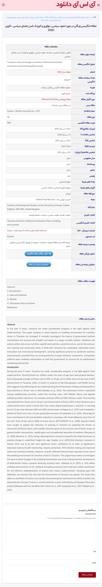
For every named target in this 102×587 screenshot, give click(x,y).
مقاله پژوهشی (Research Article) (56, 99)
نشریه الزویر (66, 93)
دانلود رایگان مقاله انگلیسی (39, 254)
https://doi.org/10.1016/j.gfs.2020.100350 (26, 231)
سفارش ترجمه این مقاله (38, 264)
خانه (93, 17)
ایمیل (93, 563)
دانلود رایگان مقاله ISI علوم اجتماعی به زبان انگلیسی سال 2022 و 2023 (67, 17)
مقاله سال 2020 (64, 72)
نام (94, 551)
